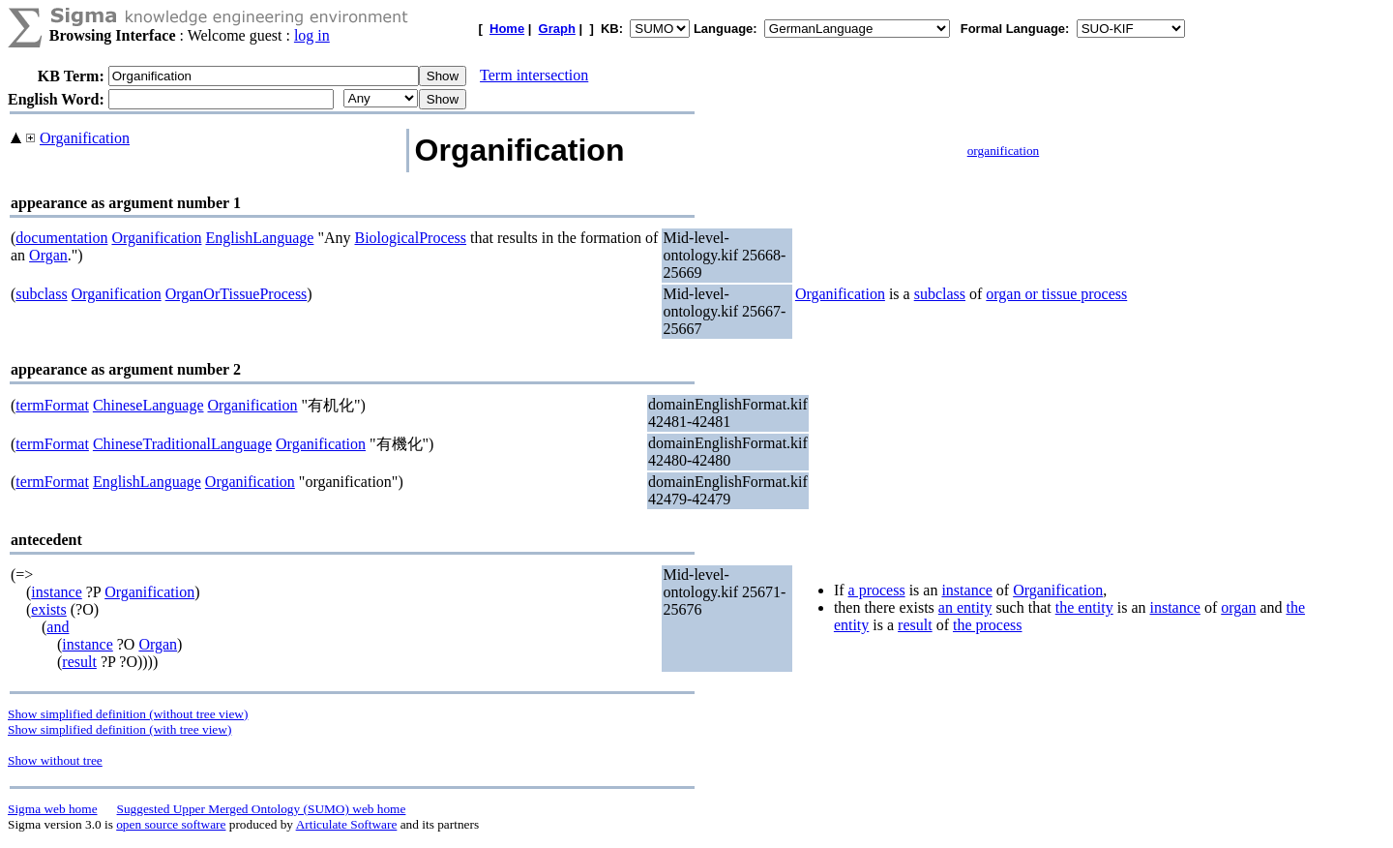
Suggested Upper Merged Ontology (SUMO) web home (261, 809)
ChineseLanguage (148, 405)
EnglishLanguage (259, 237)
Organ (48, 255)
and (57, 627)
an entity (965, 607)
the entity (1084, 607)
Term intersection (534, 75)
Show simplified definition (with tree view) (119, 729)
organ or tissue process (1056, 294)
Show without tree (55, 760)
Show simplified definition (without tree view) (128, 714)
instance (56, 592)
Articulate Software (347, 824)
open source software (170, 824)
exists (48, 609)
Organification (85, 138)
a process (876, 590)
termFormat (52, 405)
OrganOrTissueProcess (236, 294)
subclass (41, 294)
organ (1238, 607)
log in (312, 35)
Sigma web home (53, 809)
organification (1003, 150)
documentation (61, 237)
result (79, 661)
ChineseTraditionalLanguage (182, 444)
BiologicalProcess (411, 237)
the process (988, 625)
